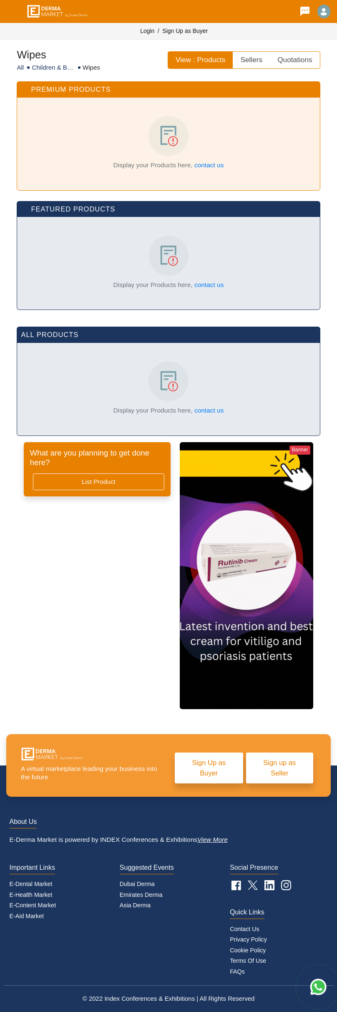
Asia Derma (135, 905)
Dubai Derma (137, 884)
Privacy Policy (248, 939)
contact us (209, 165)
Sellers (251, 59)
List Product (99, 481)
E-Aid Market (27, 916)
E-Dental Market (31, 884)
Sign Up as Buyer (185, 31)
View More (212, 839)
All (20, 67)
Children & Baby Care (53, 68)
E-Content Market (33, 905)
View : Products (201, 59)
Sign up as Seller (279, 768)
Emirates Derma (141, 894)
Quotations (294, 59)
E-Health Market (31, 894)
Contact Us (244, 929)
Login (147, 31)
